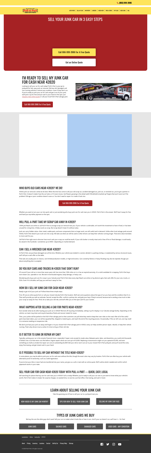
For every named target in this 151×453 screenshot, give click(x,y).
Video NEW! (101, 10)
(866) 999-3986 (125, 2)
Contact (48, 443)
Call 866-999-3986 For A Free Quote (74, 52)
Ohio (31, 437)
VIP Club (116, 10)
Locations (25, 437)
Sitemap (71, 443)
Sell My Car (55, 443)
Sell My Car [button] (80, 10)
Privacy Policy (63, 443)
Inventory (34, 443)
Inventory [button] (87, 10)
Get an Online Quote (74, 62)
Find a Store (109, 10)
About (23, 443)
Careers (94, 10)
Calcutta (37, 437)
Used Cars (122, 10)
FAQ (128, 10)
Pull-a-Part (30, 10)
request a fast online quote (31, 97)
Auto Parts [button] (72, 10)
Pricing (29, 443)
